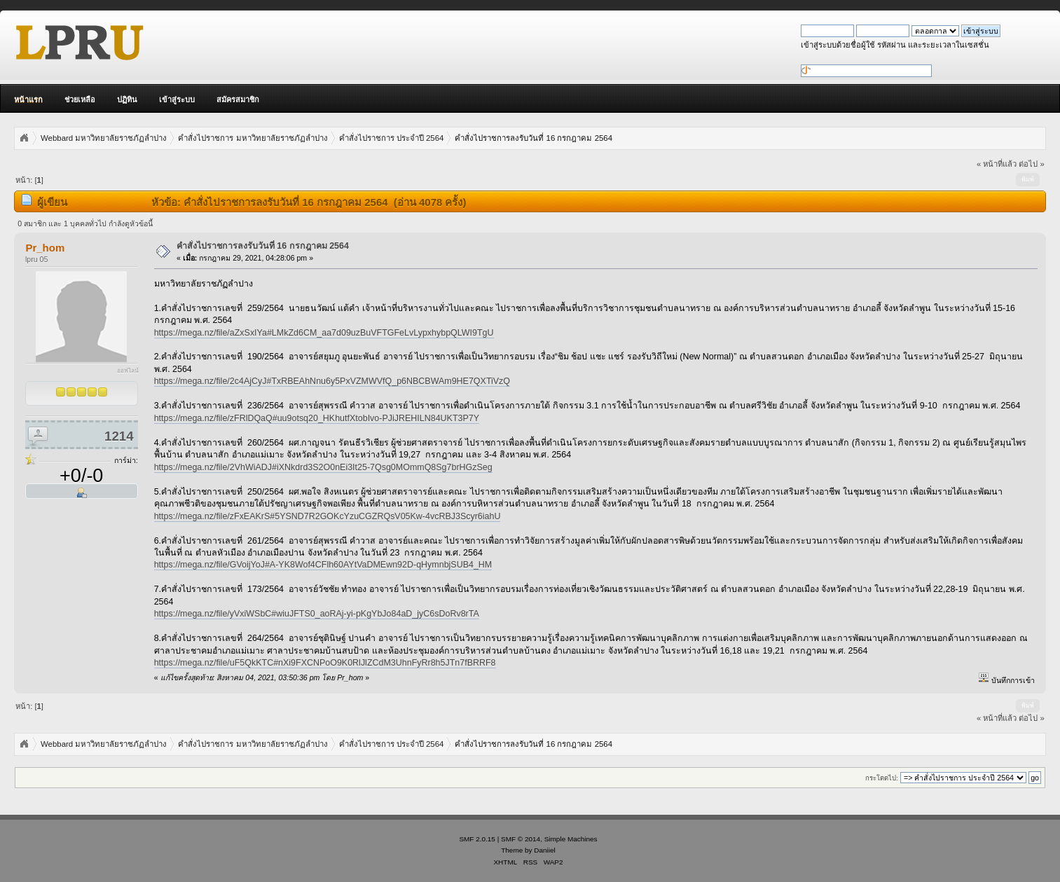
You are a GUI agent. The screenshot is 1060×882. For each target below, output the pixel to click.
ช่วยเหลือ (79, 99)
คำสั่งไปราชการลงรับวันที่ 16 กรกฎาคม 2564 (263, 246)
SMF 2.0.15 (477, 839)
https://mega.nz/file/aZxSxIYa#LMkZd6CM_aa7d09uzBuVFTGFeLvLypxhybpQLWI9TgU (324, 333)
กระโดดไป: (881, 778)
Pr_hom (44, 248)
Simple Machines (571, 839)
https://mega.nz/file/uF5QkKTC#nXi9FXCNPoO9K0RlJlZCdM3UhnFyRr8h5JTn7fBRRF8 (325, 663)
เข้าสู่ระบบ (177, 99)
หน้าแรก (28, 99)
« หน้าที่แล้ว (997, 164)
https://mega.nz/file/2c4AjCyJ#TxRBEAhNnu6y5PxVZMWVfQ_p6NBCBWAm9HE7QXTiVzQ (332, 381)
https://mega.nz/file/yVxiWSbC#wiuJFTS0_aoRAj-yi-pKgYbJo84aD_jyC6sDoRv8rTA (316, 614)
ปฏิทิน (127, 99)
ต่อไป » (1031, 164)
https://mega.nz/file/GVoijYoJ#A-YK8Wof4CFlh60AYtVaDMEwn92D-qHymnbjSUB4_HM (323, 565)
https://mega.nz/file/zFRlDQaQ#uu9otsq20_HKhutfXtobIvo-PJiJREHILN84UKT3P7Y (316, 418)
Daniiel (544, 850)
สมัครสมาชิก (237, 99)
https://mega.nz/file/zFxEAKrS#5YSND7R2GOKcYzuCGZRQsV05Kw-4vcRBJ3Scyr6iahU (327, 516)
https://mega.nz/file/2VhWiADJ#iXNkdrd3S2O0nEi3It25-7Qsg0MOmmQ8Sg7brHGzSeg (323, 467)
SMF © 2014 (520, 839)
